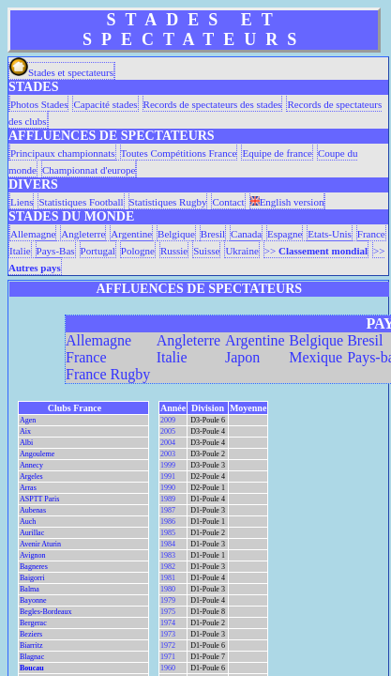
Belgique (176, 233)
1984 (167, 544)
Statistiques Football (80, 201)
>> (316, 250)
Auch (28, 521)
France (371, 233)
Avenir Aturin (40, 544)
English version (287, 201)
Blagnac (32, 657)
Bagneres (34, 566)
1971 (167, 657)
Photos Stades (39, 104)
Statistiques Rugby (168, 201)
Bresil (213, 233)
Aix (25, 431)
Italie (20, 250)
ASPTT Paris (39, 499)
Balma (29, 589)
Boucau (32, 668)
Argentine (131, 233)
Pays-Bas (56, 250)
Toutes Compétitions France (179, 153)
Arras (28, 488)
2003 (167, 454)
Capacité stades (105, 104)
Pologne (138, 250)
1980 (167, 589)
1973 (167, 634)
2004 (167, 442)
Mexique (315, 357)
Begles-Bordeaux (46, 611)
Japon (242, 357)
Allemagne (32, 233)
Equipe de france (277, 153)
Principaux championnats (62, 153)
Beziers (31, 634)
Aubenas (33, 510)
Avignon (32, 555)
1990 (167, 488)
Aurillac (32, 533)
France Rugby (108, 374)
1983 (167, 555)
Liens (21, 201)
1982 (167, 566)
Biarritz (31, 645)
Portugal (98, 250)
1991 (167, 476)
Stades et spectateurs (61, 72)
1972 (167, 645)
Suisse (206, 250)
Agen (28, 420)
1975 (167, 611)
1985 (167, 533)
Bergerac (33, 623)
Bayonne (33, 600)
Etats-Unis (329, 233)
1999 (167, 465)
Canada (246, 233)
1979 (167, 600)
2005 (167, 431)
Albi (26, 442)
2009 (167, 420)
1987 (167, 510)
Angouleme (37, 454)
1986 (167, 521)
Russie (174, 250)
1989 (167, 499)
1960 (167, 668)
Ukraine (241, 250)
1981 (167, 578)
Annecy (31, 465)
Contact (228, 201)
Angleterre (83, 233)
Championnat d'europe (88, 170)
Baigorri (32, 578)
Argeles (31, 476)
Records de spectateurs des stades (212, 104)
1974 (167, 623)
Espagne (284, 233)
